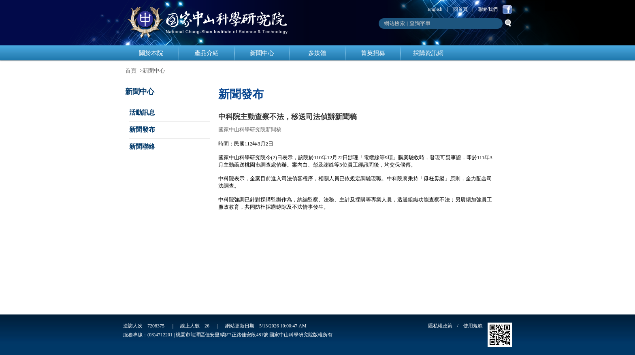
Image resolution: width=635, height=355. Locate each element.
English (435, 9)
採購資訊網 (428, 53)
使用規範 (473, 326)
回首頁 (460, 9)
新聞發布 (142, 129)
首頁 (130, 71)
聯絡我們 (488, 9)
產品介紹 (206, 53)
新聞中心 (262, 53)
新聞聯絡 (142, 146)
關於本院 (151, 53)
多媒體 (317, 53)
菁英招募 (373, 53)
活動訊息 (142, 112)
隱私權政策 (440, 326)
